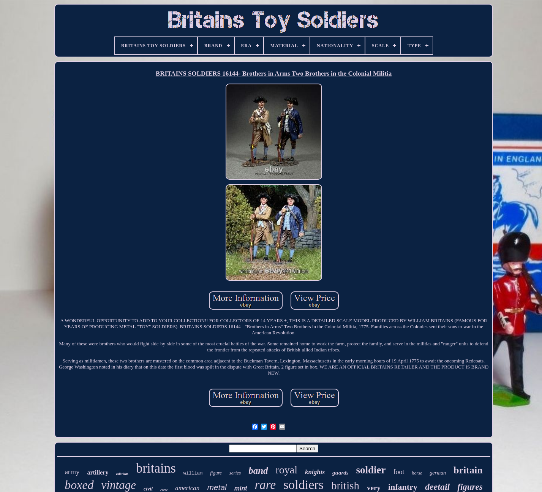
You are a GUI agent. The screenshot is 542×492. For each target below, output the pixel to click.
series (235, 473)
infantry (402, 487)
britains (156, 468)
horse (417, 473)
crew (163, 490)
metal (216, 487)
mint (240, 488)
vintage (118, 485)
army (72, 472)
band (258, 470)
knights (315, 472)
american (187, 488)
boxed (79, 485)
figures (469, 487)
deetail (437, 487)
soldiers (303, 485)
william (192, 473)
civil (148, 489)
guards (340, 473)
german (438, 473)
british (345, 485)
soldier (371, 470)
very (374, 488)
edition (122, 473)
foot (399, 472)
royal (287, 470)
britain (468, 470)
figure (216, 473)
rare (265, 485)
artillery (97, 472)
